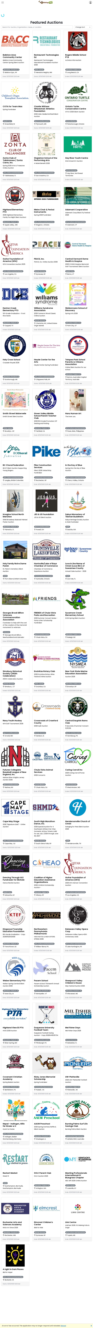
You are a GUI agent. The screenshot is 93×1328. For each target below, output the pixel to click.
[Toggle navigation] (2, 2)
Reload (63, 1326)
